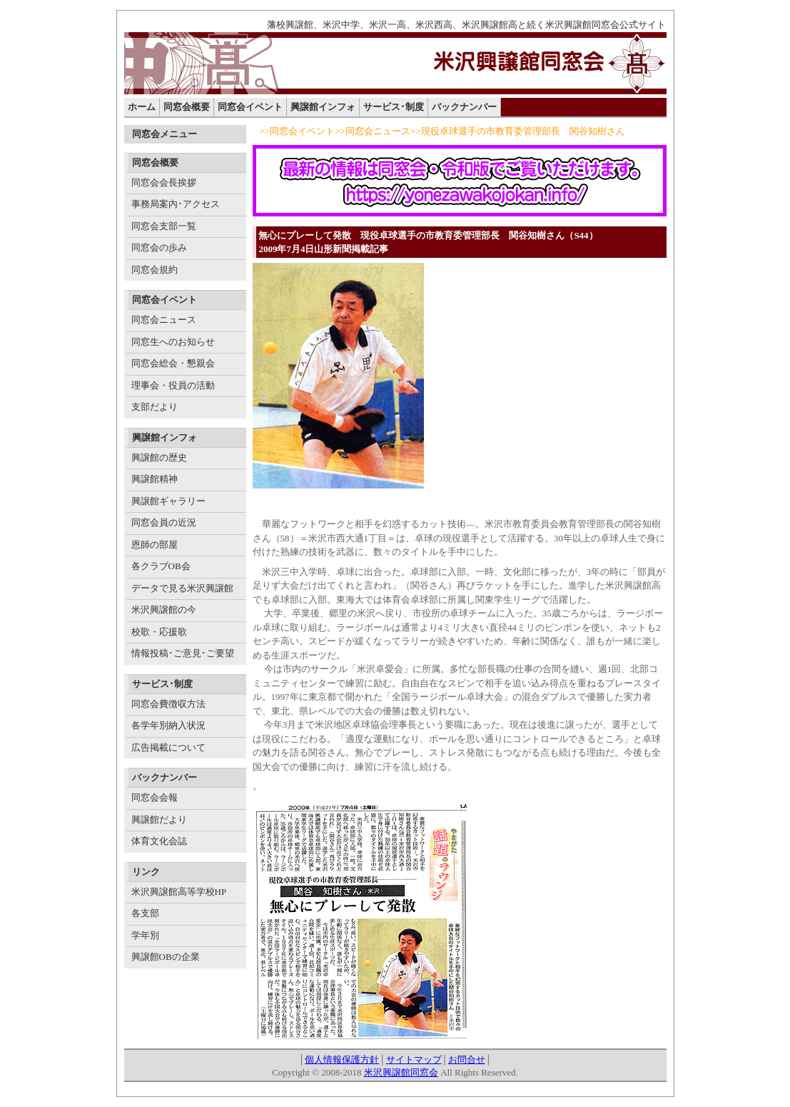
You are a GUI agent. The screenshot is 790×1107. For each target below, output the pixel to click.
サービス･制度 (393, 106)
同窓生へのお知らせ (173, 341)
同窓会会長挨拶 (163, 182)
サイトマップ (414, 1059)
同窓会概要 (186, 106)
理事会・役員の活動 (173, 385)
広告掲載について (168, 747)
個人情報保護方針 (342, 1059)
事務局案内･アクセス (175, 204)
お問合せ (466, 1059)
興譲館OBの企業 (165, 956)
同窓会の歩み (159, 247)
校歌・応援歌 (159, 631)
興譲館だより (159, 819)
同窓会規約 (154, 269)
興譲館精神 (154, 479)
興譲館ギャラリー (168, 501)
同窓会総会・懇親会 (173, 363)
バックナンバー (464, 106)
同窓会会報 (154, 797)
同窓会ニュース (163, 319)
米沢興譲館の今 (163, 609)
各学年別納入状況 (168, 725)
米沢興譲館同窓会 (401, 1072)
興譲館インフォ (322, 106)
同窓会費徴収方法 (168, 703)
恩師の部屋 (154, 544)
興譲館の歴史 (159, 457)
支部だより (154, 406)
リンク (146, 871)
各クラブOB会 (161, 566)
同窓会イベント (250, 106)
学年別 (145, 935)
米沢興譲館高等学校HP (179, 891)
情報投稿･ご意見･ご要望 (182, 653)
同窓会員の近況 (163, 522)
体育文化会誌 (159, 841)
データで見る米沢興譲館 (182, 588)
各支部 (145, 913)
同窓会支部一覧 (163, 226)
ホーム (142, 106)
